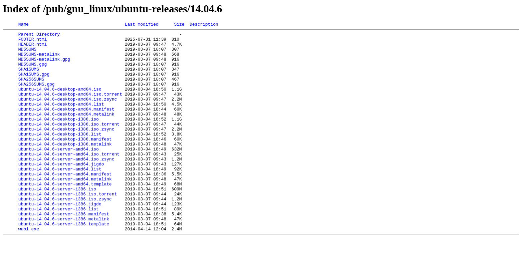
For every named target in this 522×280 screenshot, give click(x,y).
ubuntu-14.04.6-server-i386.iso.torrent (67, 228)
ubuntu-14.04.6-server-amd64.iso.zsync (66, 186)
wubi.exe (28, 270)
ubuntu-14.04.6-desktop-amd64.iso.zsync (67, 114)
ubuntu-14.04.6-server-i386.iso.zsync (65, 234)
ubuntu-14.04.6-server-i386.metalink (63, 258)
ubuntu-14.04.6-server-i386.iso (57, 222)
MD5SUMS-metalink (39, 60)
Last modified (141, 25)
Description (204, 25)
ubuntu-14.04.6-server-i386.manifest (63, 252)
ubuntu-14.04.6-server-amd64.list (60, 198)
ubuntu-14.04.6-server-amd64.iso (58, 174)
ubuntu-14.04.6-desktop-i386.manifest (65, 162)
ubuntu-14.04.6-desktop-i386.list (60, 156)
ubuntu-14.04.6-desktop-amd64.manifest (66, 126)
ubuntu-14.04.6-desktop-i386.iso (58, 138)
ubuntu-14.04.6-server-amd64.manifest (65, 204)
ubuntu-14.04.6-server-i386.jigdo (60, 240)
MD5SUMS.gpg (32, 72)
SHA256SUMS (31, 90)
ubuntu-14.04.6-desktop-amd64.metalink (66, 132)
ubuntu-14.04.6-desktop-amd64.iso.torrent (70, 108)
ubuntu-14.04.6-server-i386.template (63, 264)
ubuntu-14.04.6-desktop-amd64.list (61, 120)
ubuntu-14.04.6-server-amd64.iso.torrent (69, 180)
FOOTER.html (32, 42)
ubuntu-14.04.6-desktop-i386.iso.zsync (66, 150)
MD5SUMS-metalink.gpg (44, 66)
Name (23, 25)
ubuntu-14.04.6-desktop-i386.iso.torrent (69, 144)
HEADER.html (32, 48)
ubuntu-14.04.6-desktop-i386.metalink (65, 168)
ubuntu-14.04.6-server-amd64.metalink (65, 210)
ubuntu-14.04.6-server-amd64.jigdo (61, 192)
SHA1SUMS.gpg (34, 84)
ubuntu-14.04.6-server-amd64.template (65, 216)
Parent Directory (39, 36)
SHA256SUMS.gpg (36, 96)
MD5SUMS (27, 54)
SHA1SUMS (28, 78)
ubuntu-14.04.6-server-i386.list (58, 246)
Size (179, 25)
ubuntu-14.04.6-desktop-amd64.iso (60, 102)
